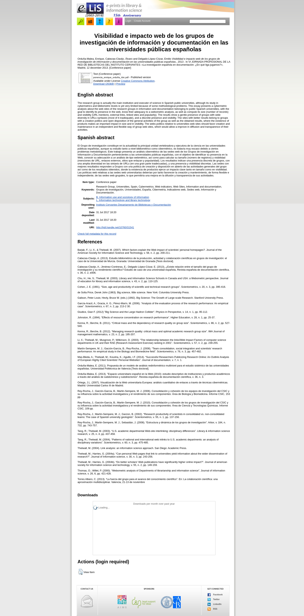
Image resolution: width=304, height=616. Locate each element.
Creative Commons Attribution (138, 80)
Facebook (215, 594)
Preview (120, 83)
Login (128, 20)
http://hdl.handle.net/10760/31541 (115, 227)
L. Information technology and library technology (123, 200)
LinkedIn (214, 604)
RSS (212, 609)
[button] (80, 572)
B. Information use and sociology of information (122, 197)
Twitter (213, 599)
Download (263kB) (103, 83)
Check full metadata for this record (97, 233)
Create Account (142, 20)
